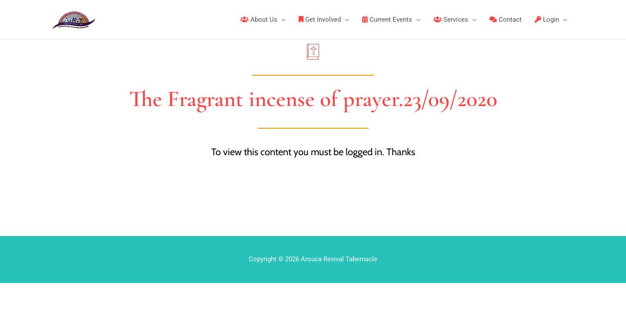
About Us (258, 19)
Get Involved (320, 19)
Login (547, 19)
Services (450, 19)
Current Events (387, 19)
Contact (505, 19)
